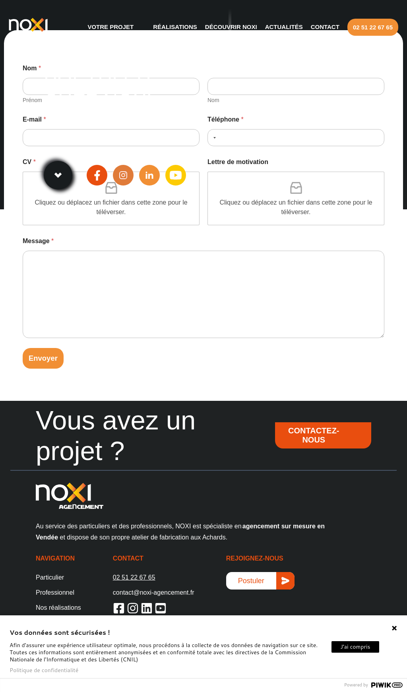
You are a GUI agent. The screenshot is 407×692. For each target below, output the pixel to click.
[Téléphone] (295, 137)
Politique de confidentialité (44, 670)
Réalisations (168, 26)
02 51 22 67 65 (366, 27)
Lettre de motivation (237, 162)
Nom (213, 100)
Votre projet (103, 26)
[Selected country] (213, 137)
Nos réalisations (58, 608)
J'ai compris (355, 647)
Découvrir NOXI (224, 26)
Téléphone (225, 119)
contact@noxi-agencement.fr (153, 593)
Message (38, 241)
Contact (318, 26)
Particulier (50, 578)
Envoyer (44, 358)
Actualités (277, 26)
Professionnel (55, 593)
